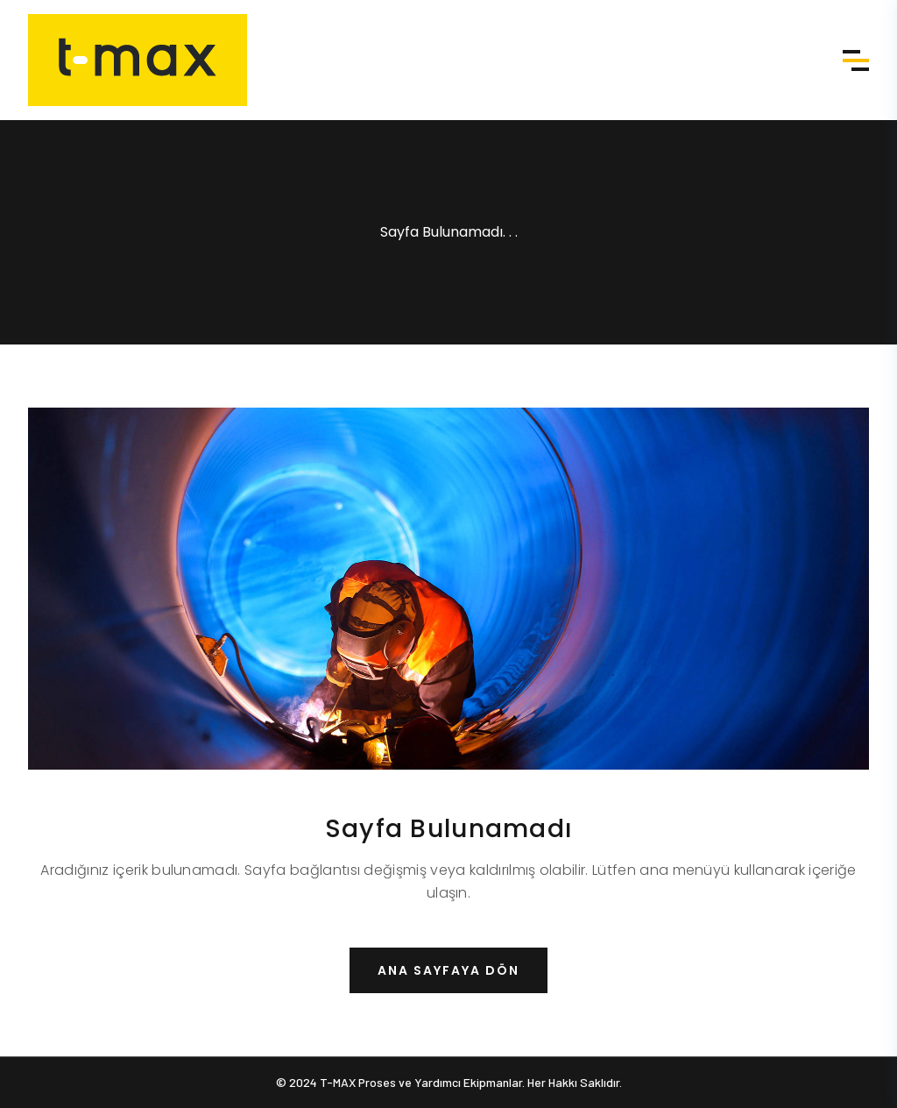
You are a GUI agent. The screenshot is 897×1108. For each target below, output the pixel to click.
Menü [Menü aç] (856, 60)
